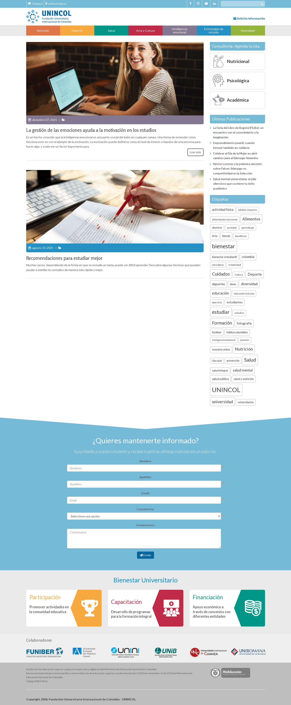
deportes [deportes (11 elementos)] (218, 284)
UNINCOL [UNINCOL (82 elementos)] (226, 389)
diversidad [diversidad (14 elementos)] (249, 284)
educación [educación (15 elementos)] (220, 293)
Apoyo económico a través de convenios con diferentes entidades (211, 611)
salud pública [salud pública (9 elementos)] (220, 379)
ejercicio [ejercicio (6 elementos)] (217, 302)
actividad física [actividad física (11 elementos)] (222, 209)
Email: (145, 493)
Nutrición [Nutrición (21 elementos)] (244, 348)
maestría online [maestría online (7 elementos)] (221, 349)
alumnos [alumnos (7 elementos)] (217, 227)
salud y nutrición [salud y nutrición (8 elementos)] (244, 379)
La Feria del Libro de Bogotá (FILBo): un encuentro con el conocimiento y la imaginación (238, 132)
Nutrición (43, 30)
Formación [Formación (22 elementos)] (222, 322)
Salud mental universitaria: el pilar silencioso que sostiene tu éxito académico (234, 183)
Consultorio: (145, 509)
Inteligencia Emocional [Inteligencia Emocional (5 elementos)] (223, 340)
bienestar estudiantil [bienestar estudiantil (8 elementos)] (224, 257)
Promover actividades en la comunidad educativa (49, 609)
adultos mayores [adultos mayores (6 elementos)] (247, 209)
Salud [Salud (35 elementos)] (250, 360)
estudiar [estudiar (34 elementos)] (221, 312)
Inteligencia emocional (179, 30)
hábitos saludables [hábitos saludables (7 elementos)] (237, 332)
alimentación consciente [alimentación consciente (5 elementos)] (225, 219)
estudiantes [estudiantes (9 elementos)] (235, 302)
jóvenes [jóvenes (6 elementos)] (244, 339)
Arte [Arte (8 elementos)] (214, 236)
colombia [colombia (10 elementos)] (248, 257)
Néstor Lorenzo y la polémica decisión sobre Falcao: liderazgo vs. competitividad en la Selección (237, 168)
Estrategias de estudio (213, 30)
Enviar (145, 555)
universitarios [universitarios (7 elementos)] (246, 402)
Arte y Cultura (145, 30)
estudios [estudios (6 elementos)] (239, 312)
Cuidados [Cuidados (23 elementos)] (221, 273)
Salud (111, 30)
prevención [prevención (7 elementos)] (233, 360)
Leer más (195, 152)
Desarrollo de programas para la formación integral (131, 614)
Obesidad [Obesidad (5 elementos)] (217, 360)
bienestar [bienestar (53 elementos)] (223, 246)
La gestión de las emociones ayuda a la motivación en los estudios (91, 130)
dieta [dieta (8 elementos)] (233, 284)
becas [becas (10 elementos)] (226, 236)
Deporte (77, 30)
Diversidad (248, 30)
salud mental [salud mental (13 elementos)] (243, 370)
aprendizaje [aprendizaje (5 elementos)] (247, 227)
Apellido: (145, 477)
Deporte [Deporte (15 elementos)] (255, 274)
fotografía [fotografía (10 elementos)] (244, 323)
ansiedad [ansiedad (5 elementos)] (232, 227)
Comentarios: (145, 525)
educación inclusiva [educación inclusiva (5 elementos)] (244, 293)
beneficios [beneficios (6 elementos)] (241, 236)
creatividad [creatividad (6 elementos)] (234, 264)
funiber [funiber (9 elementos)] (217, 332)
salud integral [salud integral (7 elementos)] (220, 370)
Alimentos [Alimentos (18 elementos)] (251, 218)
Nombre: (146, 461)
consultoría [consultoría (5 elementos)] (218, 264)
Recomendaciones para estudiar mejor (64, 258)
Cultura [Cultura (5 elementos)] (239, 274)
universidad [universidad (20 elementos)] (222, 401)
